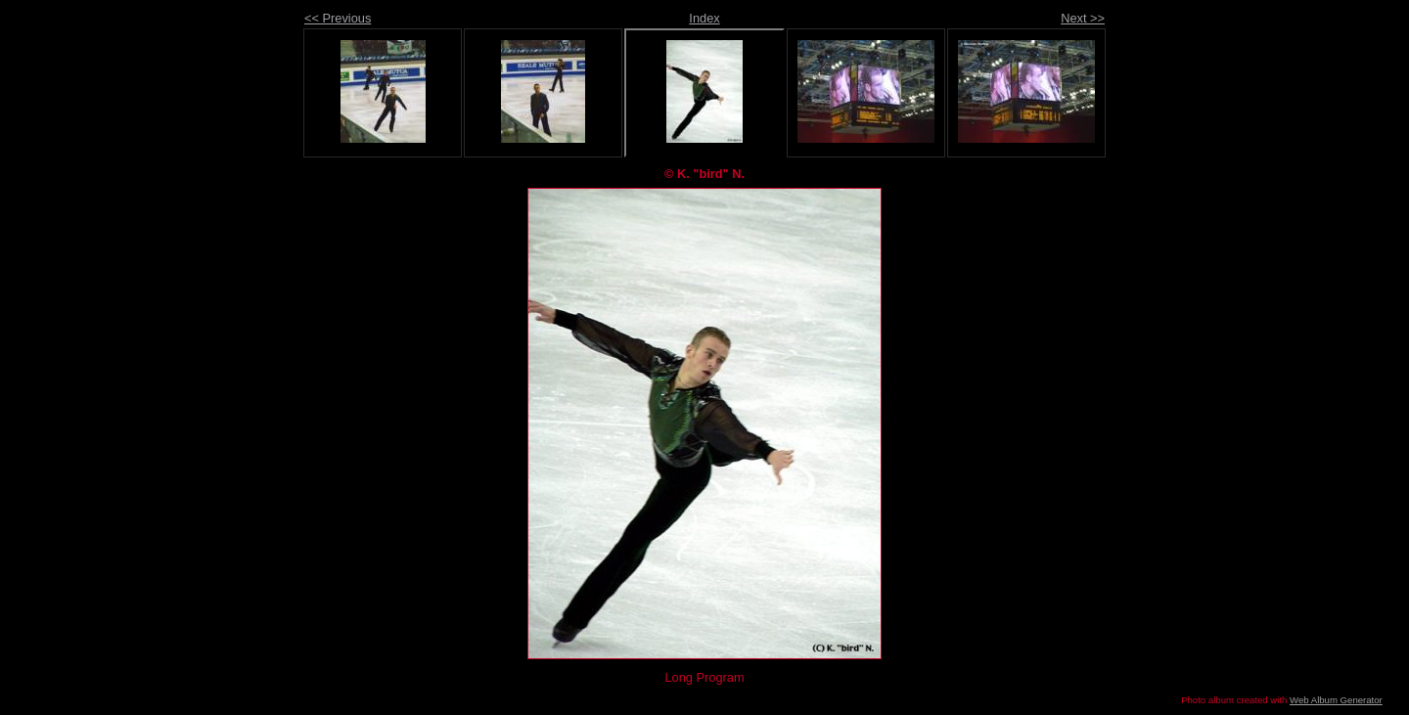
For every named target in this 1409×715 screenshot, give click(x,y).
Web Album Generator (1336, 699)
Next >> (1083, 18)
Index (704, 18)
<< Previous (337, 18)
